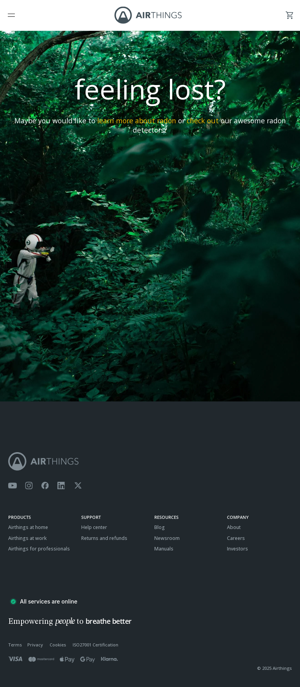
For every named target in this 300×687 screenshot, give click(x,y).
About (234, 527)
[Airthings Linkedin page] (61, 485)
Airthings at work (27, 538)
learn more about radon (136, 120)
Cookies (58, 645)
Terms (15, 645)
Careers (236, 538)
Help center (94, 527)
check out (203, 120)
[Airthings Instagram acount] (29, 485)
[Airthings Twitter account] (78, 485)
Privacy (35, 645)
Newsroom (167, 538)
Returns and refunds (104, 538)
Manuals (163, 548)
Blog (159, 527)
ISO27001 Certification (95, 645)
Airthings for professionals (39, 548)
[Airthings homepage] (150, 461)
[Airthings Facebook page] (45, 485)
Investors (237, 548)
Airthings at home (28, 527)
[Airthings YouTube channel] (12, 485)
